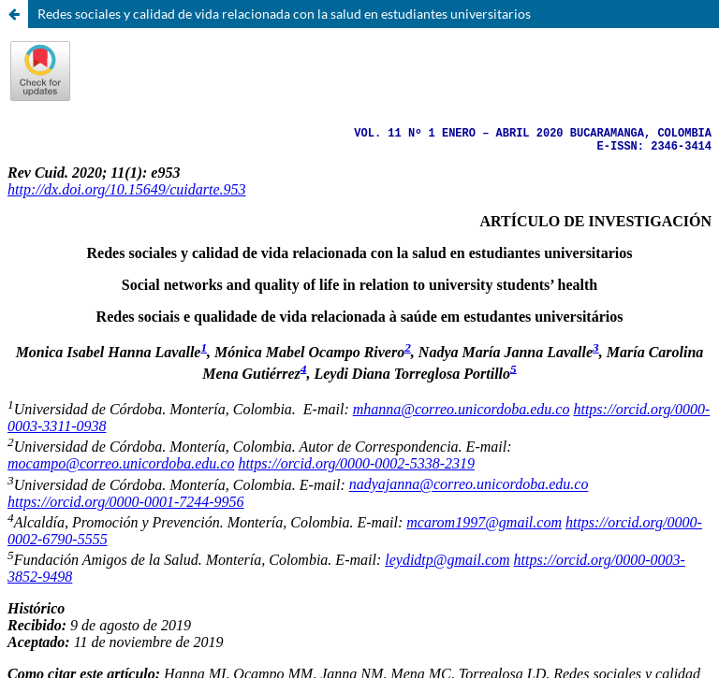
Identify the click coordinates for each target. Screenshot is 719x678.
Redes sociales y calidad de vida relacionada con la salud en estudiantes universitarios (284, 14)
